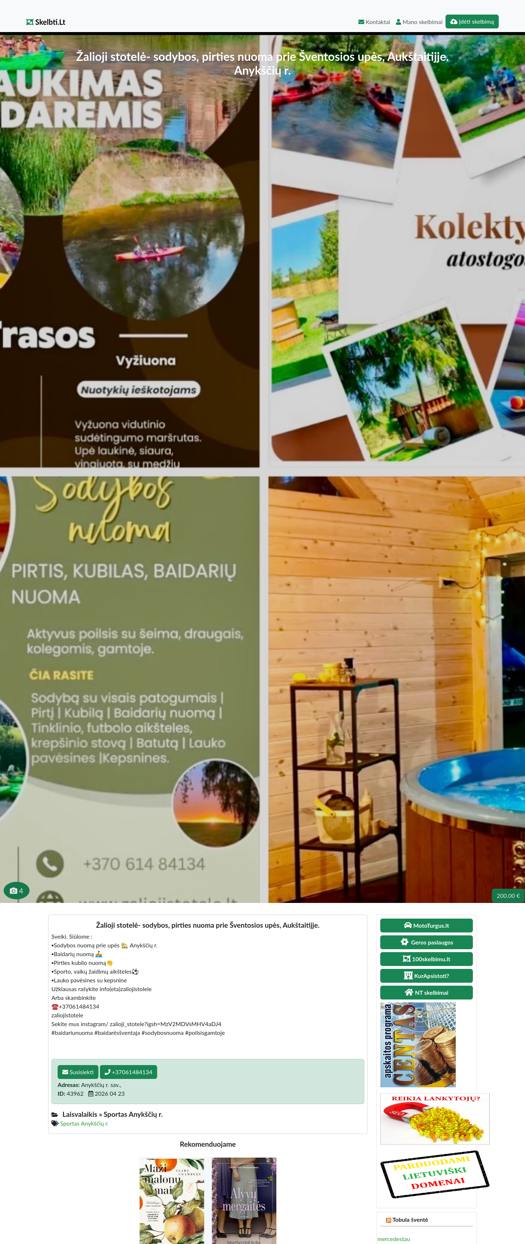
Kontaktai (374, 21)
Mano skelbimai (419, 21)
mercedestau (393, 1238)
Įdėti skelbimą (472, 21)
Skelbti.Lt (45, 21)
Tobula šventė (410, 1219)
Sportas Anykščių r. (84, 1123)
